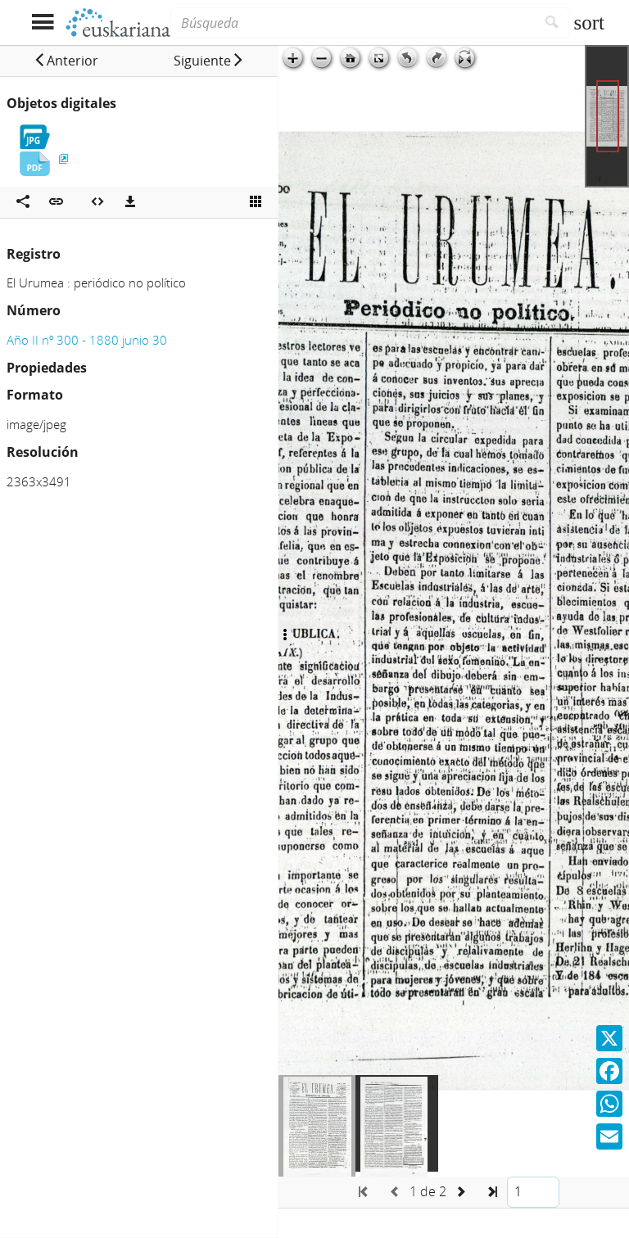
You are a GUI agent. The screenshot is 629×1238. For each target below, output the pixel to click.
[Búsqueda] (353, 22)
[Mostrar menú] (42, 22)
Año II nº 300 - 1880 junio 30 (87, 340)
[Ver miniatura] (255, 202)
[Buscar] (552, 22)
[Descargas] (130, 202)
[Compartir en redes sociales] (23, 202)
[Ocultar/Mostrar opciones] (285, 635)
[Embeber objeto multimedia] (97, 202)
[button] (66, 60)
